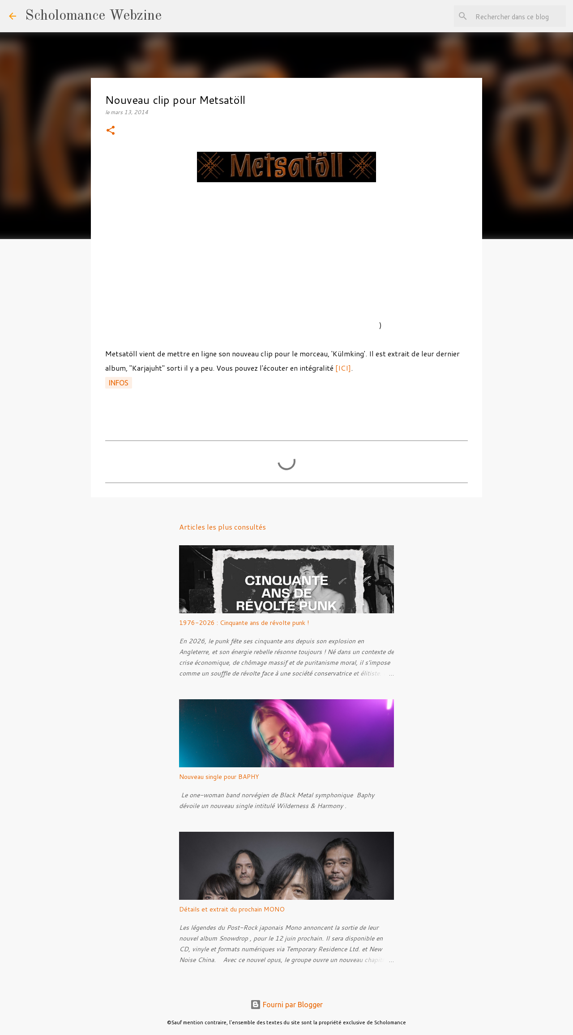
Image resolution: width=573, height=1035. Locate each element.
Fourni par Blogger (286, 1005)
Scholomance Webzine (93, 16)
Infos (118, 383)
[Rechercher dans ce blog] (519, 16)
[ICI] (343, 368)
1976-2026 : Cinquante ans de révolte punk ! (244, 622)
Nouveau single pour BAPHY (219, 776)
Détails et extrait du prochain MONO (232, 909)
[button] (110, 131)
